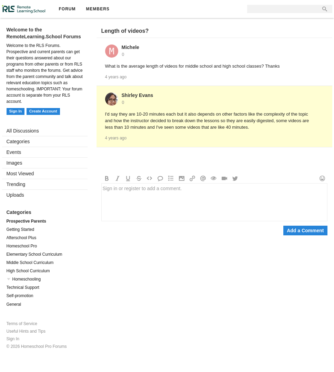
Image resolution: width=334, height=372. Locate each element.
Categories (18, 141)
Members (98, 9)
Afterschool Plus (22, 237)
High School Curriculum (28, 270)
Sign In (15, 111)
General (14, 304)
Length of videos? (125, 31)
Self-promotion (20, 295)
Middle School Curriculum (30, 262)
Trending (16, 184)
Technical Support (23, 287)
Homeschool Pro (22, 246)
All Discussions (23, 131)
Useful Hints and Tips (26, 331)
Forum (67, 9)
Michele (130, 47)
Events (14, 152)
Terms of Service (22, 323)
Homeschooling (26, 279)
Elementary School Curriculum (34, 254)
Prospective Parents (26, 221)
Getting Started (20, 229)
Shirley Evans (137, 95)
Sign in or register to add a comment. (214, 202)
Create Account (43, 111)
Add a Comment (305, 230)
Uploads (15, 195)
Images (14, 163)
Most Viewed (20, 173)
